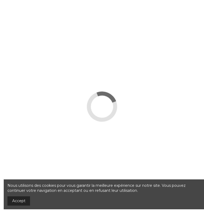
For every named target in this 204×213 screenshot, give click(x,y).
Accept (19, 200)
